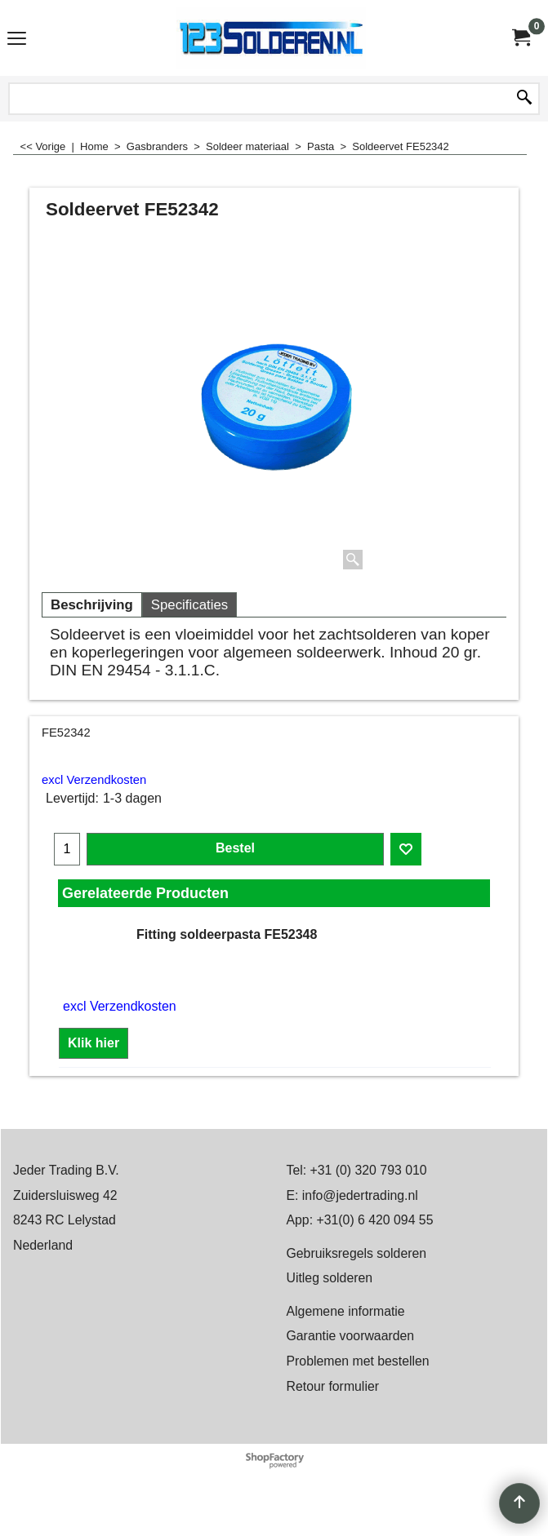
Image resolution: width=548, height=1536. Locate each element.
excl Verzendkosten (94, 779)
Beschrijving (92, 605)
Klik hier (93, 1043)
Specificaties (189, 605)
